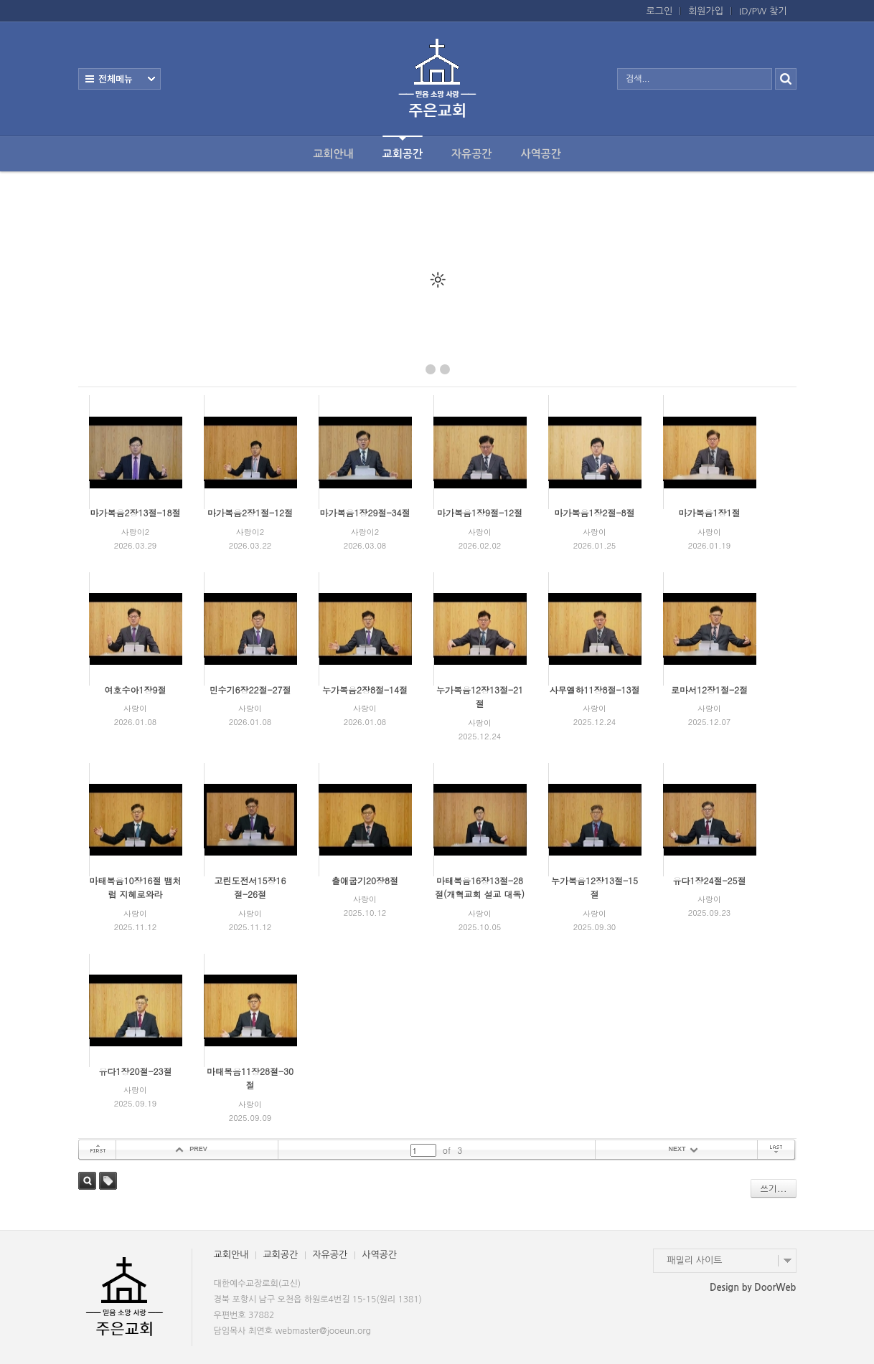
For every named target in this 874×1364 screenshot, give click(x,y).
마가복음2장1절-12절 (250, 512)
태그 (108, 1181)
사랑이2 (135, 531)
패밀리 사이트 (695, 1260)
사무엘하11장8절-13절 (594, 689)
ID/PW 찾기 (762, 11)
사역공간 (540, 153)
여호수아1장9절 (135, 689)
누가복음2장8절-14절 (365, 689)
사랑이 (480, 531)
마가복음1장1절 (710, 512)
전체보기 (119, 79)
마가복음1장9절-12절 (479, 512)
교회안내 (333, 153)
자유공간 (471, 153)
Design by (753, 1287)
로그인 (660, 11)
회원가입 (705, 11)
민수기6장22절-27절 (250, 689)
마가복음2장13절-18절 (135, 512)
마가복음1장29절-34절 (364, 512)
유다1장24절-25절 (709, 880)
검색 (87, 1181)
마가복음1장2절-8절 (594, 512)
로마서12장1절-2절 (709, 689)
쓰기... (773, 1188)
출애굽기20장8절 (365, 880)
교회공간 (402, 147)
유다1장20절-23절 (134, 1071)
